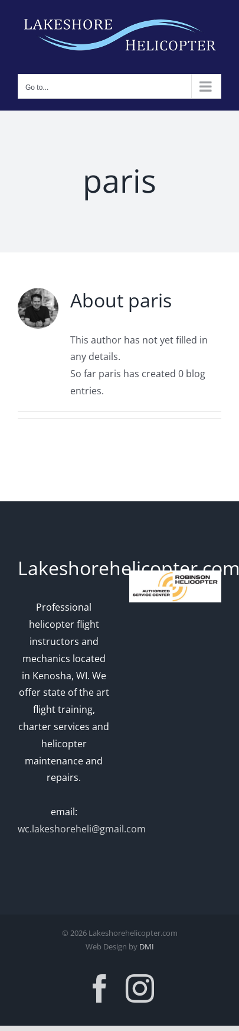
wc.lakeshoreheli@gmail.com (82, 828)
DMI (146, 946)
